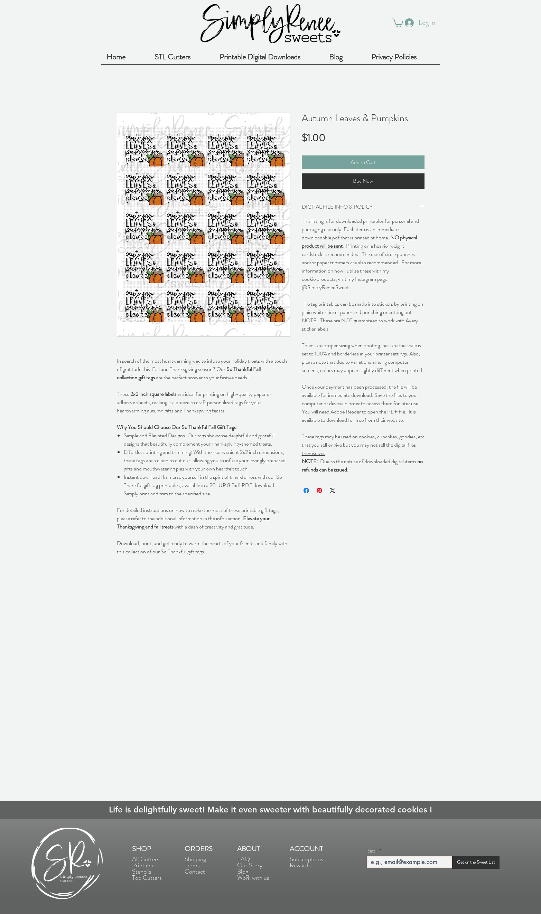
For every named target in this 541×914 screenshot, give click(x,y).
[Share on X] (332, 490)
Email (372, 851)
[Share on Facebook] (306, 490)
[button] (397, 22)
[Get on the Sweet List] (476, 862)
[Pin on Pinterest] (319, 490)
